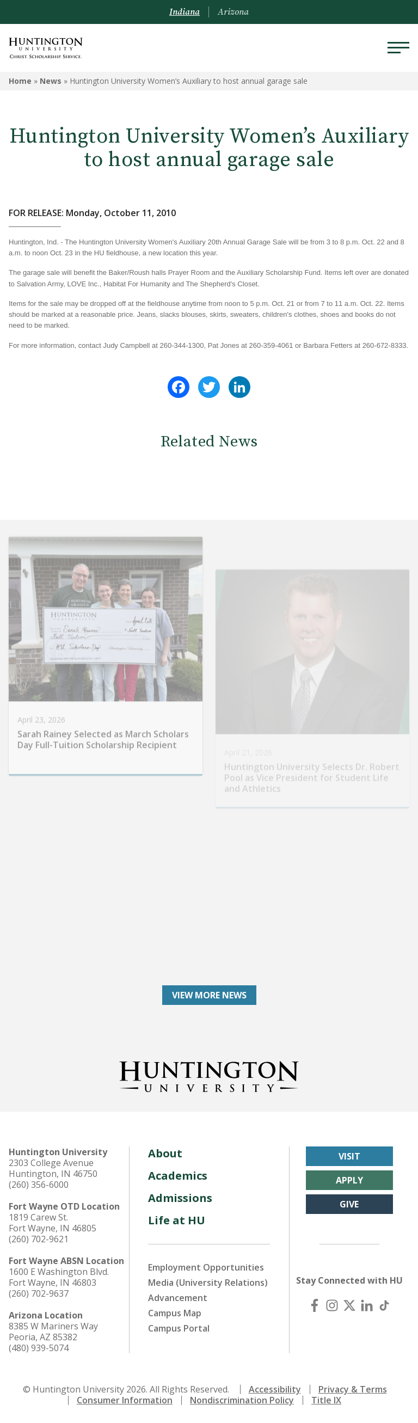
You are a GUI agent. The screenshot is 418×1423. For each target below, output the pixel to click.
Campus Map (174, 1313)
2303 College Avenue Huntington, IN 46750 (53, 1168)
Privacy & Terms (352, 1389)
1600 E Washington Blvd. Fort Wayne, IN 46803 (59, 1277)
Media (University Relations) (208, 1283)
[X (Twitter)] (349, 1305)
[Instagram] (332, 1305)
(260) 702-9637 (39, 1293)
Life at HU (176, 1220)
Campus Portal (179, 1328)
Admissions (180, 1198)
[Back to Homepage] (209, 1074)
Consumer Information (125, 1400)
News (51, 81)
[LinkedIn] (366, 1305)
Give (349, 1204)
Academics (177, 1175)
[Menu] (398, 47)
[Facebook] (314, 1305)
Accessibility (275, 1389)
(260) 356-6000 (39, 1185)
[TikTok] (384, 1305)
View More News (209, 995)
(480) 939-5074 (39, 1348)
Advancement (177, 1298)
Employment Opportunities (206, 1267)
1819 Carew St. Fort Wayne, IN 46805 (52, 1222)
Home (20, 81)
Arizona (233, 12)
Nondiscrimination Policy (242, 1400)
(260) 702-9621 (39, 1239)
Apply (349, 1180)
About (165, 1153)
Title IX (326, 1400)
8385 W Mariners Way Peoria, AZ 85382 (53, 1331)
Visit (349, 1156)
